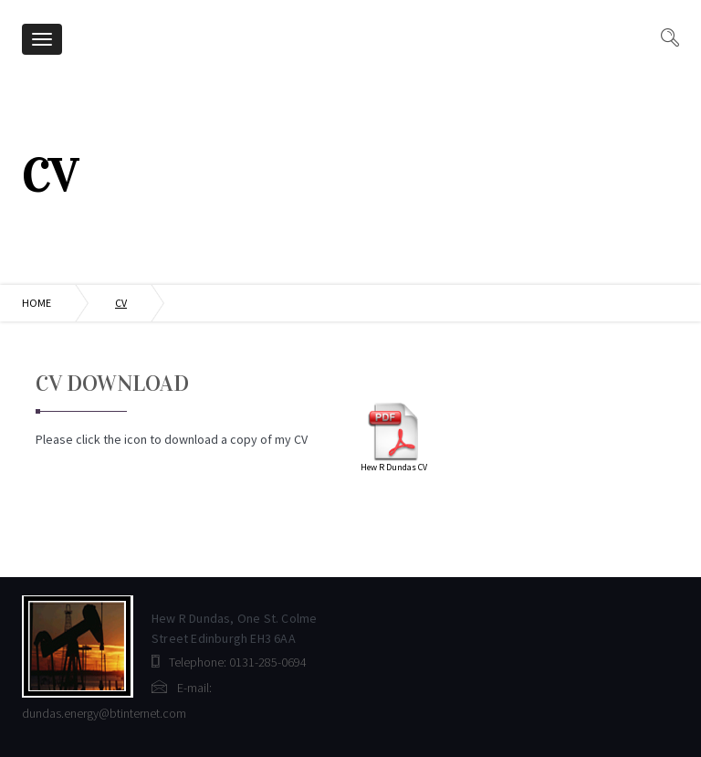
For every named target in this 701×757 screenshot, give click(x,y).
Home (36, 303)
